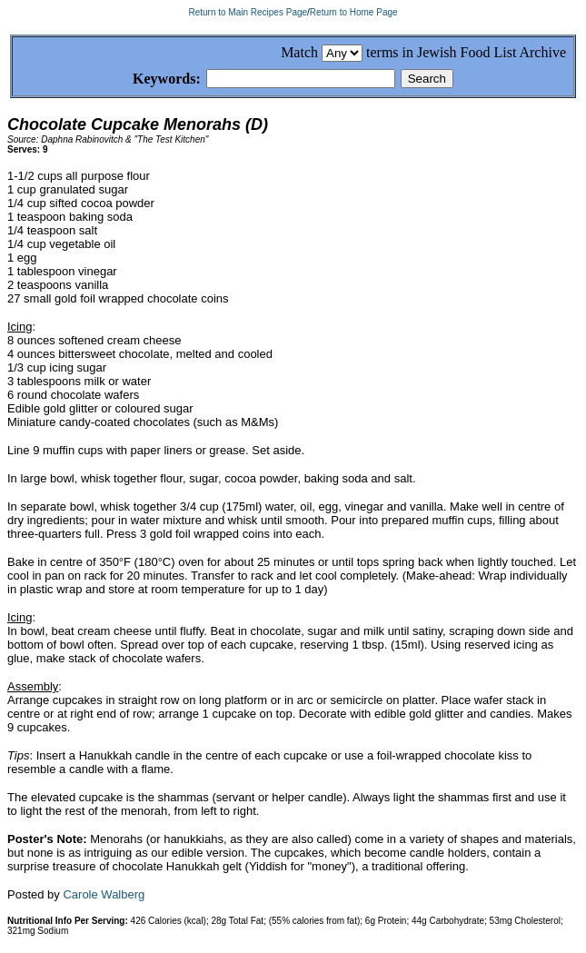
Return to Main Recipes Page (247, 12)
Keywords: (145, 79)
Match (299, 52)
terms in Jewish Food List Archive (466, 52)
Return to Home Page (354, 12)
